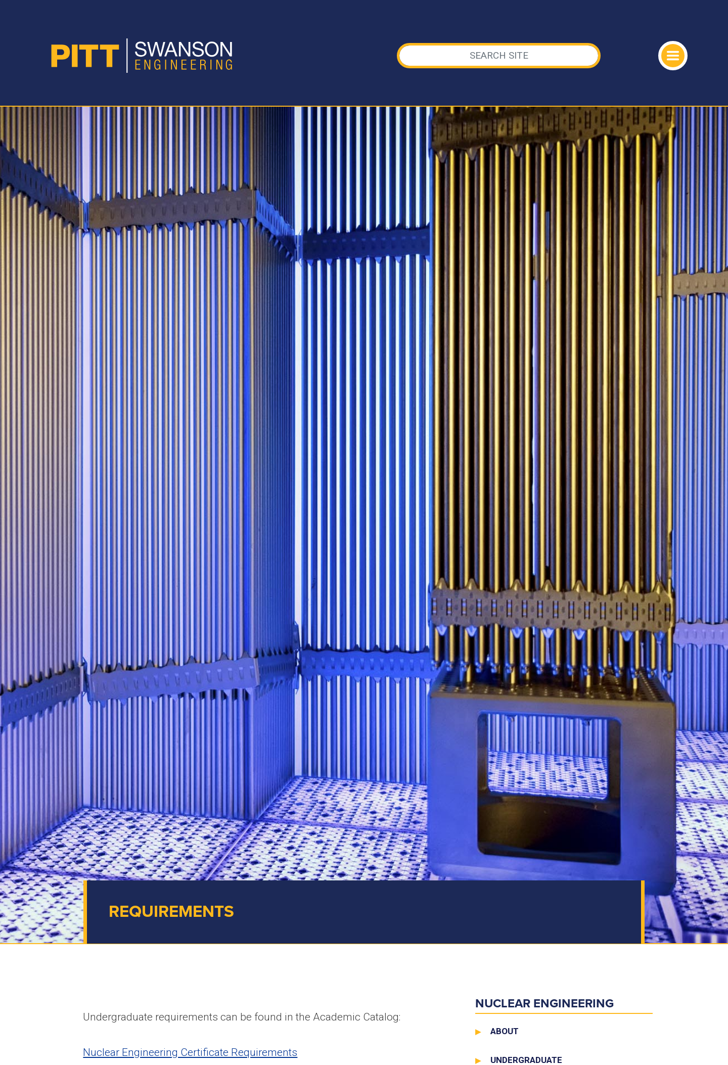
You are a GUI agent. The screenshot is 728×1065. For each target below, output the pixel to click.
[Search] (499, 55)
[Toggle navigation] (673, 55)
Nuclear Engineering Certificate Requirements (190, 1052)
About (504, 1031)
